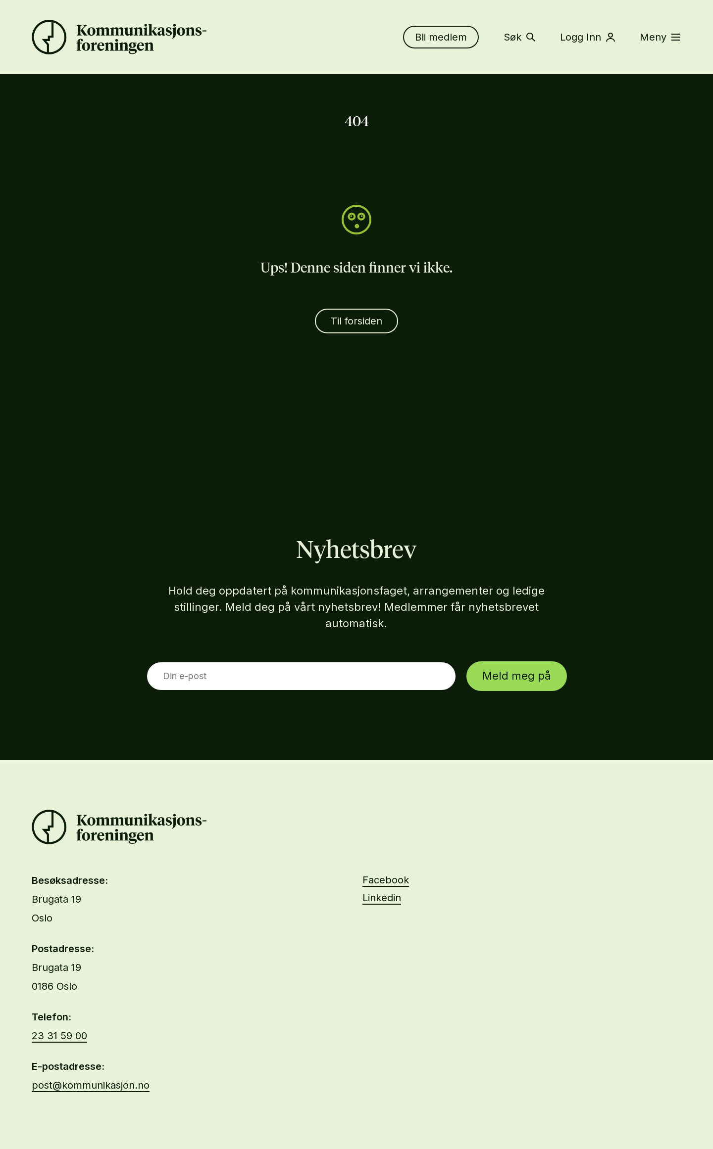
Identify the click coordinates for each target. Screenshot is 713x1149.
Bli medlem (441, 37)
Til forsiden (356, 321)
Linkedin (381, 898)
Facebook (385, 880)
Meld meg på (516, 675)
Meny (660, 37)
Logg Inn (587, 37)
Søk (519, 37)
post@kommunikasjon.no (91, 1085)
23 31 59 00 (59, 1036)
